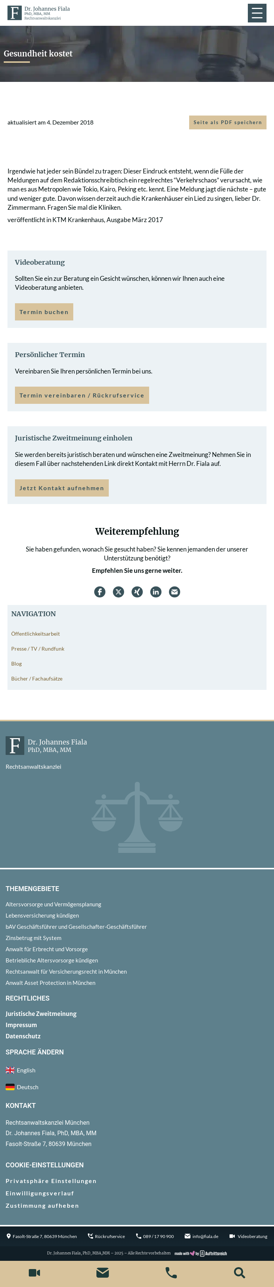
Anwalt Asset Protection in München (50, 982)
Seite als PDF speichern (228, 122)
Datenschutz (23, 1036)
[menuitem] (137, 1087)
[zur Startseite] (38, 13)
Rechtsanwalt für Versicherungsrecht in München (66, 971)
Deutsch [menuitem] (28, 1086)
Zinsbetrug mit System (33, 937)
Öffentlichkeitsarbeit (35, 633)
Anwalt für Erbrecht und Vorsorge (47, 949)
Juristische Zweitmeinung (41, 1013)
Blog (16, 663)
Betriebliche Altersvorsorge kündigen (52, 960)
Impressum (21, 1025)
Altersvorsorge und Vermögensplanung (53, 904)
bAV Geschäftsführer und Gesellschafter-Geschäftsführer (76, 926)
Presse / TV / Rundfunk (37, 648)
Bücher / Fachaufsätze (36, 678)
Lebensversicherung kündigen (42, 915)
